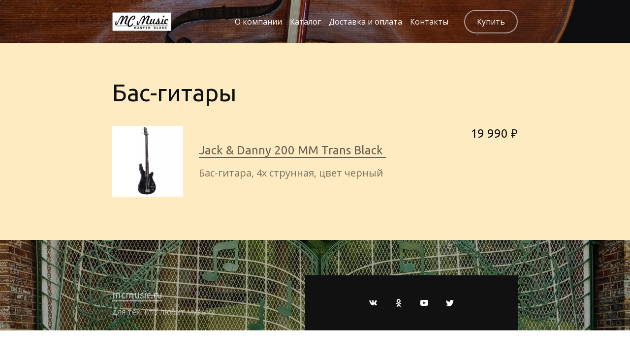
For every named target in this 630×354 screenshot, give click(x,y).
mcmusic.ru (137, 294)
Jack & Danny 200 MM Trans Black (292, 150)
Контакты (429, 21)
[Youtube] (424, 303)
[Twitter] (450, 303)
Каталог (305, 21)
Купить (491, 21)
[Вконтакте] (373, 303)
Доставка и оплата (365, 21)
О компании (258, 21)
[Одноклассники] (399, 303)
